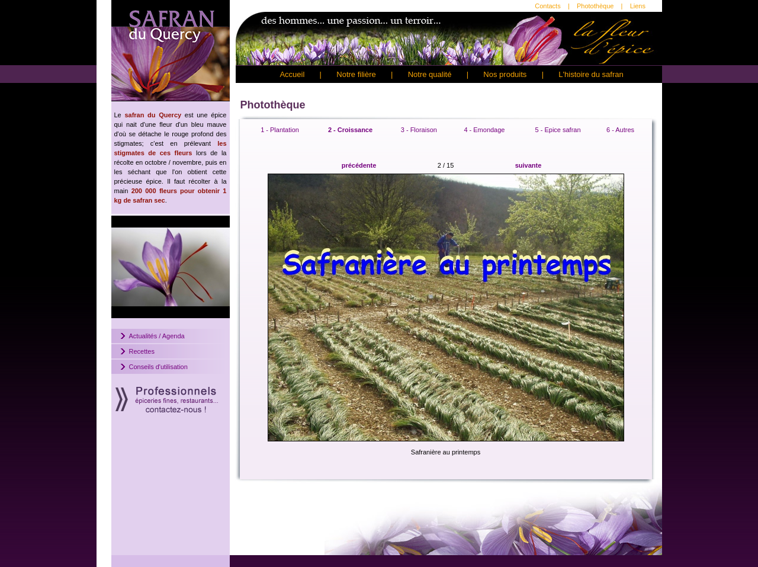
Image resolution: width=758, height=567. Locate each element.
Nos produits (504, 74)
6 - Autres (620, 129)
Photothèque (595, 5)
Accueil (292, 74)
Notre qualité (430, 74)
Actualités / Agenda (157, 335)
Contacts (547, 5)
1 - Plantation (280, 129)
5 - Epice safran (558, 129)
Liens (637, 5)
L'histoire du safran (590, 74)
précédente (359, 165)
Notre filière (355, 74)
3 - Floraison (419, 129)
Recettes (142, 351)
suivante (528, 165)
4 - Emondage (484, 129)
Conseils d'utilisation (158, 366)
